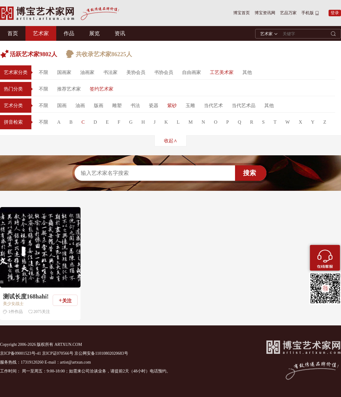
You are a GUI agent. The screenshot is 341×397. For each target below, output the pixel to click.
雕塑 (117, 105)
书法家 (110, 72)
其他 (247, 72)
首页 (12, 33)
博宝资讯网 (265, 13)
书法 (135, 105)
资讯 (120, 33)
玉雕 (190, 105)
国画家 (64, 72)
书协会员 (163, 72)
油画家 (87, 72)
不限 (43, 72)
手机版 (307, 13)
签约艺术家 (101, 88)
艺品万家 (288, 13)
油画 (80, 105)
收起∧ (170, 140)
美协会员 (135, 72)
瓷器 (153, 105)
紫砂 (172, 105)
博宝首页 (241, 13)
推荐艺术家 (69, 88)
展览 (94, 33)
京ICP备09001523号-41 (20, 353)
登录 (335, 13)
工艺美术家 (222, 72)
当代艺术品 (243, 105)
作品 (69, 33)
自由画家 (191, 72)
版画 (98, 105)
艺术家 (41, 33)
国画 (62, 105)
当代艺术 (213, 105)
